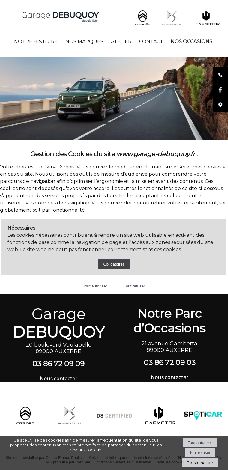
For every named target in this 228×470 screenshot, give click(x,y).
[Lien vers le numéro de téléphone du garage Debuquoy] (220, 81)
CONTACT (151, 41)
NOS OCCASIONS (191, 41)
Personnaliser (200, 462)
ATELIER (121, 41)
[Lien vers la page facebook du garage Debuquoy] (220, 96)
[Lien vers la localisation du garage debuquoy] (220, 111)
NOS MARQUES (84, 41)
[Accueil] (50, 13)
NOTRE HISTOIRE (36, 41)
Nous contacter (58, 379)
